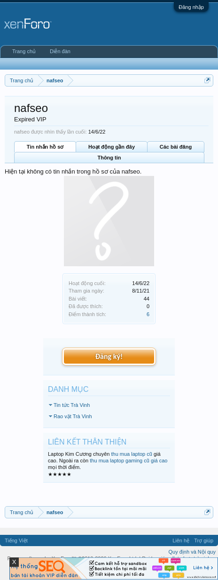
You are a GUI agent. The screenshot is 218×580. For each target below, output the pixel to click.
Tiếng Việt (16, 540)
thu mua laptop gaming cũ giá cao (128, 460)
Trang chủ (24, 51)
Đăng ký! (109, 356)
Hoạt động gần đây (111, 147)
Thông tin (109, 157)
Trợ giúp (203, 540)
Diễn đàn (60, 51)
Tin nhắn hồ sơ (45, 147)
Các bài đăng (176, 147)
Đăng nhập (191, 7)
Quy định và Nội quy (192, 552)
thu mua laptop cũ (131, 454)
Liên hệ (180, 540)
